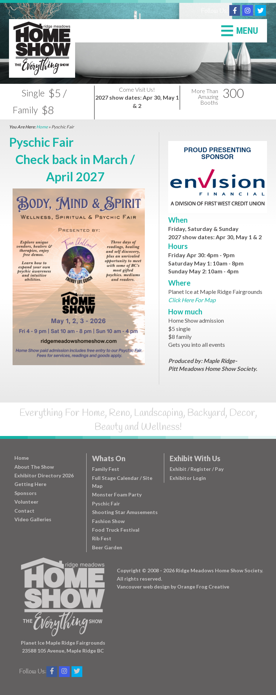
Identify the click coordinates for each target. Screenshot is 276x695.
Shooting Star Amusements (125, 512)
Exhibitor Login (188, 478)
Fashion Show (108, 521)
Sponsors (25, 493)
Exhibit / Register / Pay (197, 469)
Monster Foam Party (117, 494)
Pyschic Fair (106, 503)
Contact (24, 511)
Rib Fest (101, 538)
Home (42, 127)
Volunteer (26, 502)
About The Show (34, 467)
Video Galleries (32, 519)
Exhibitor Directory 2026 (44, 475)
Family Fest (105, 469)
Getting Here (30, 484)
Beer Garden (107, 547)
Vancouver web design (143, 586)
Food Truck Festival (115, 530)
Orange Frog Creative (203, 586)
